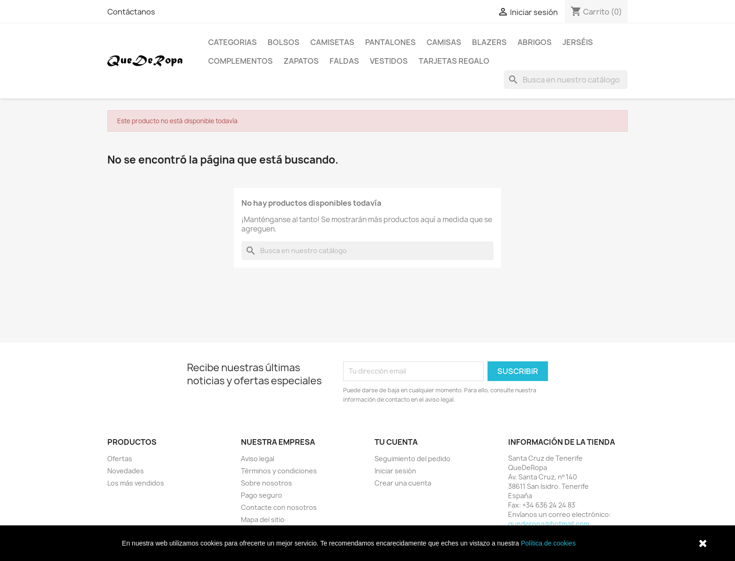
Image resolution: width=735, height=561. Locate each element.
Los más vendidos (135, 483)
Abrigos (535, 42)
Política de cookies (548, 543)
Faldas (344, 61)
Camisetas (332, 42)
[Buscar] (566, 79)
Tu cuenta (396, 442)
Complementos (240, 61)
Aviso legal (257, 458)
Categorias (232, 42)
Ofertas (119, 458)
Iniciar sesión (395, 470)
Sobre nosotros (266, 483)
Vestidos (389, 61)
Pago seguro (261, 495)
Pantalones (390, 42)
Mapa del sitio (263, 519)
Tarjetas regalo (454, 61)
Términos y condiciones (279, 470)
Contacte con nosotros (279, 507)
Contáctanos (131, 12)
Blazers (489, 42)
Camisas (444, 42)
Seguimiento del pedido (412, 458)
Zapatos (301, 61)
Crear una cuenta (403, 483)
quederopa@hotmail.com (548, 523)
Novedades (125, 470)
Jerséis (577, 42)
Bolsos (284, 42)
